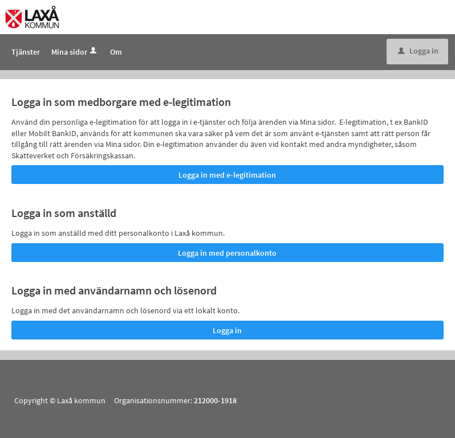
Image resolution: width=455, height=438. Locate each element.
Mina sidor (75, 52)
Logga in (418, 51)
